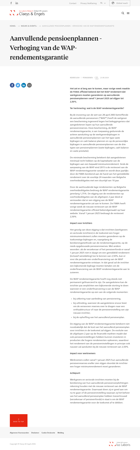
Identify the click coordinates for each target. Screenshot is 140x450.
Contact (72, 3)
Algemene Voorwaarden (19, 433)
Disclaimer (35, 433)
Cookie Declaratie (48, 433)
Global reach (122, 3)
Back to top (18, 421)
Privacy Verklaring (89, 3)
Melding (61, 433)
